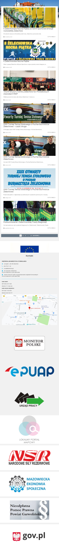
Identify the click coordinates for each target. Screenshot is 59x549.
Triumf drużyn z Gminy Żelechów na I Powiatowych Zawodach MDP (26, 92)
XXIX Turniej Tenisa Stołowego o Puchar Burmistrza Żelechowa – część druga (26, 125)
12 (31, 235)
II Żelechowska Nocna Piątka (16, 61)
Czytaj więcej (52, 36)
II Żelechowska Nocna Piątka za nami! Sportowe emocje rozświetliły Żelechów (28, 29)
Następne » (36, 235)
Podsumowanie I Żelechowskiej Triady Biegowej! (25, 222)
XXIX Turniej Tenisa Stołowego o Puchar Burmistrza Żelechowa (26, 158)
